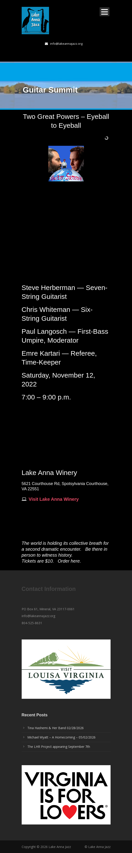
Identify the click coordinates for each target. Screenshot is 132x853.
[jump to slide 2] (60, 178)
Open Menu (104, 11)
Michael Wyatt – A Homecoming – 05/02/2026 (61, 737)
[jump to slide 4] (68, 178)
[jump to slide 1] (56, 178)
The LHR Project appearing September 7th (58, 746)
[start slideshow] (51, 178)
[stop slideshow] (81, 178)
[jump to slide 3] (64, 178)
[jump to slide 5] (72, 178)
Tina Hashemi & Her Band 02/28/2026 (55, 728)
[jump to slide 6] (76, 178)
